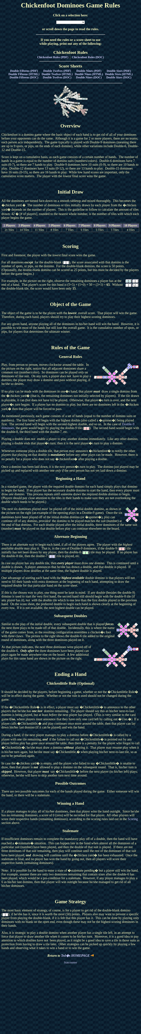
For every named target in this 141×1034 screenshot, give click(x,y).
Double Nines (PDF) (88, 70)
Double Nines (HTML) (89, 74)
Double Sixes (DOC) (118, 77)
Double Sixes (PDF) (119, 70)
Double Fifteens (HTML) (23, 74)
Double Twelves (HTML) (57, 74)
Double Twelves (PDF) (57, 70)
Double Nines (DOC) (89, 77)
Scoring (133, 819)
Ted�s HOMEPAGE (77, 955)
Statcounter (70, 962)
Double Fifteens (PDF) (24, 70)
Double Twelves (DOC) (57, 77)
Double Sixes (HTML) (119, 74)
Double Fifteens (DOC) (24, 77)
